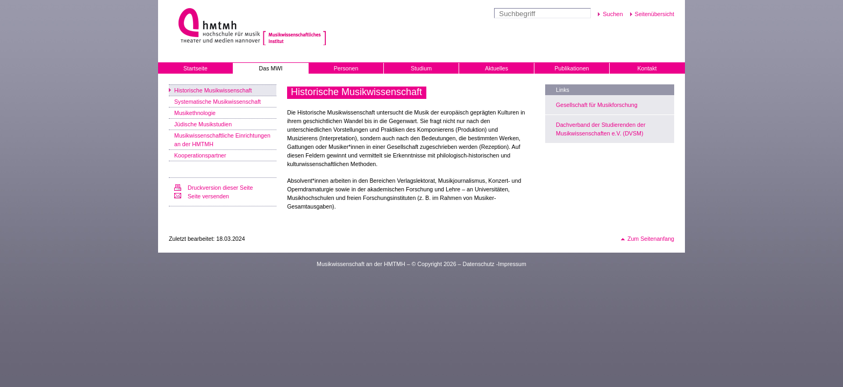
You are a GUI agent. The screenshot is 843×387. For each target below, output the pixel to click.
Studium (421, 68)
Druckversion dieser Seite (220, 187)
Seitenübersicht (654, 14)
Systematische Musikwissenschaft (217, 101)
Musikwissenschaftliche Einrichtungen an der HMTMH (222, 139)
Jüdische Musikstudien (203, 124)
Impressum (512, 264)
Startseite (195, 68)
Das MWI (271, 68)
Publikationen (572, 68)
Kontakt (646, 68)
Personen (346, 68)
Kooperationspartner (200, 155)
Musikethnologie (195, 113)
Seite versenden (208, 196)
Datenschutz (478, 264)
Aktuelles (496, 68)
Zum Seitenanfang (650, 238)
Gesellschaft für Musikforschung (597, 105)
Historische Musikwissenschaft (213, 90)
